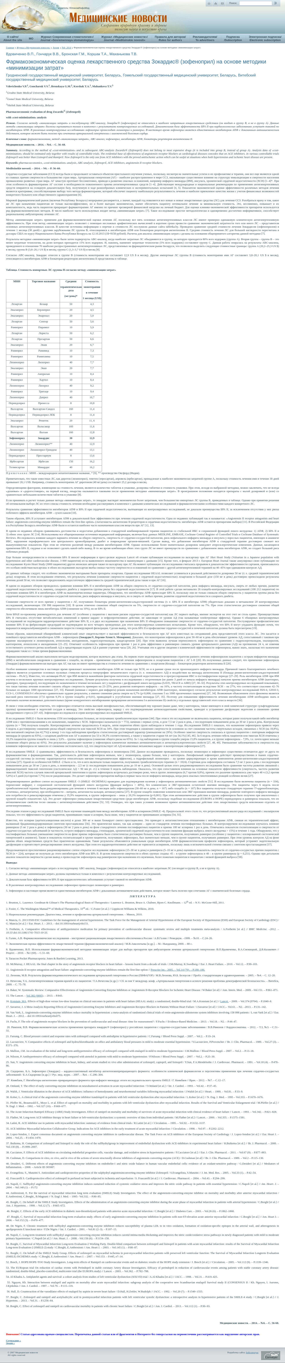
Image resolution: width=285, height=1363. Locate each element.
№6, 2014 (66, 47)
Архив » (10, 1343)
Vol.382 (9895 (34, 995)
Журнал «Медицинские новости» (33, 47)
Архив (56, 47)
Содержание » (13, 1340)
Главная (10, 47)
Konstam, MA (18, 1001)
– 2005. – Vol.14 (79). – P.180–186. (178, 969)
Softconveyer (252, 1352)
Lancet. (224, 1001)
